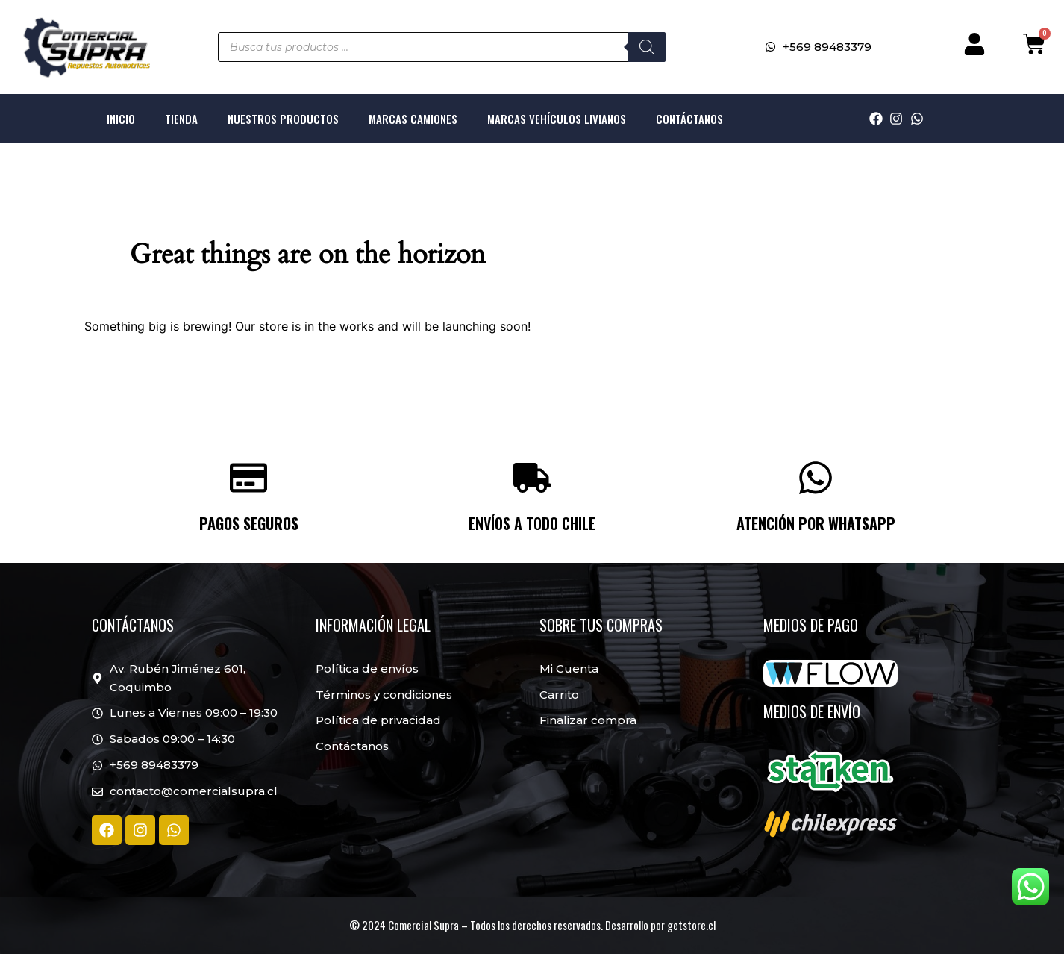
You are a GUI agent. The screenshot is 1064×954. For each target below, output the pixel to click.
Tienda (181, 118)
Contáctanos (689, 118)
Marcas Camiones (413, 118)
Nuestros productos (283, 118)
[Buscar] (647, 47)
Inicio (121, 118)
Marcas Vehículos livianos (556, 118)
